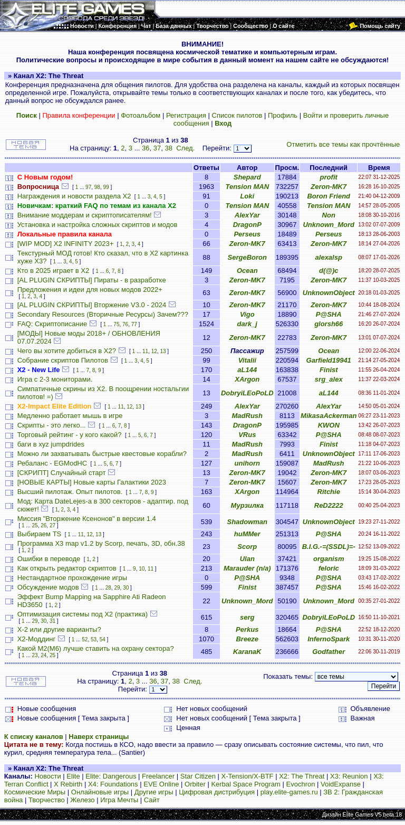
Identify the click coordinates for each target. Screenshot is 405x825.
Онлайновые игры (100, 792)
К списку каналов (33, 737)
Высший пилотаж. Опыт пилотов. (70, 492)
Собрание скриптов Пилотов (62, 360)
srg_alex (329, 379)
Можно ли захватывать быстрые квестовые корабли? (102, 454)
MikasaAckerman (328, 416)
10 (141, 569)
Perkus (247, 629)
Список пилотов (237, 115)
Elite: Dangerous (110, 776)
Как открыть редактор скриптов (67, 568)
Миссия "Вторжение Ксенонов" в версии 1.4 (86, 519)
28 (108, 588)
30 (126, 588)
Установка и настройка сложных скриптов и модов (97, 225)
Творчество (46, 800)
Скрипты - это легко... (51, 425)
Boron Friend (328, 196)
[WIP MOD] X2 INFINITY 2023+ (65, 244)
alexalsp (328, 257)
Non (328, 215)
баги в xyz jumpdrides (50, 444)
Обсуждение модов (48, 587)
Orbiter (195, 784)
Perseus (247, 234)
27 (52, 525)
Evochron (300, 784)
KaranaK (247, 652)
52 (85, 639)
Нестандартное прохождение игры (72, 578)
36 (145, 148)
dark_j (247, 324)
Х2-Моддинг (36, 639)
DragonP (247, 225)
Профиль (282, 115)
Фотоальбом (140, 115)
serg (247, 617)
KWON (329, 425)
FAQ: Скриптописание (52, 324)
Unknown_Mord (328, 225)
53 (94, 639)
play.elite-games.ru (289, 792)
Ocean (247, 270)
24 (43, 655)
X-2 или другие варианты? (59, 629)
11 (145, 351)
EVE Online (161, 784)
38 (168, 148)
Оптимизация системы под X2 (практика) (82, 614)
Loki (247, 196)
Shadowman (247, 522)
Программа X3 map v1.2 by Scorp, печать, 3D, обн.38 (101, 543)
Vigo (247, 314)
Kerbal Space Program (246, 784)
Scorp (247, 547)
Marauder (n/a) (247, 568)
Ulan (247, 559)
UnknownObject (329, 293)
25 (35, 525)
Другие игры (153, 792)
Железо (82, 800)
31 (52, 621)
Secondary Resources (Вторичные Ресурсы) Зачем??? (102, 314)
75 (116, 324)
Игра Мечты (119, 800)
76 (125, 324)
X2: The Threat (301, 776)
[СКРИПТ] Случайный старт (61, 473)
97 (88, 187)
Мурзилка (247, 505)
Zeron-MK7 (328, 187)
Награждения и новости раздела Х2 (74, 196)
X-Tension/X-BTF (247, 776)
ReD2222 (328, 505)
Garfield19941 (328, 360)
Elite (73, 776)
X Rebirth (68, 784)
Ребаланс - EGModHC (52, 463)
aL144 (247, 370)
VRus (247, 435)
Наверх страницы (99, 737)
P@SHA (329, 314)
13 (163, 351)
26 (43, 525)
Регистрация (186, 115)
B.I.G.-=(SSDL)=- (328, 547)
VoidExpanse (341, 784)
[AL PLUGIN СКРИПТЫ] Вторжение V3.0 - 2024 (92, 305)
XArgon (247, 379)
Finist (329, 370)
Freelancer (158, 776)
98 (97, 187)
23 (35, 655)
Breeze (247, 639)
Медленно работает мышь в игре (70, 416)
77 (134, 324)
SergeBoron (247, 257)
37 (157, 148)
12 (154, 351)
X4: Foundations (113, 784)
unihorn (247, 463)
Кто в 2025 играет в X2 (53, 270)
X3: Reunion (349, 776)
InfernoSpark (328, 639)
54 (102, 639)
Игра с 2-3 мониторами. (55, 379)
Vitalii (247, 360)
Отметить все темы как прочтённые (343, 144)
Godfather (328, 652)
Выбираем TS (39, 534)
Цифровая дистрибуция (217, 792)
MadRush (247, 416)
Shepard (247, 177)
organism (328, 559)
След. (185, 148)
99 (106, 187)
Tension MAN (247, 187)
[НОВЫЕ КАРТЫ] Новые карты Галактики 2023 (91, 482)
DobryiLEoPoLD (247, 393)
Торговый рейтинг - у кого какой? (69, 435)
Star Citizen (198, 776)
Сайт (152, 800)
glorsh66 (328, 324)
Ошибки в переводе (49, 559)
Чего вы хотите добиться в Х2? (66, 351)
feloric (329, 568)
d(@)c (329, 270)
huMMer (247, 534)
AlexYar (247, 215)
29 (117, 588)
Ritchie (328, 492)
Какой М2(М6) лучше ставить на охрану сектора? (95, 648)
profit (329, 177)
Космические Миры (34, 792)
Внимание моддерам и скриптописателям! (84, 215)
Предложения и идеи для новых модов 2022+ (89, 289)
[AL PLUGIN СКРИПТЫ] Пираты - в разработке (91, 280)
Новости (47, 776)
